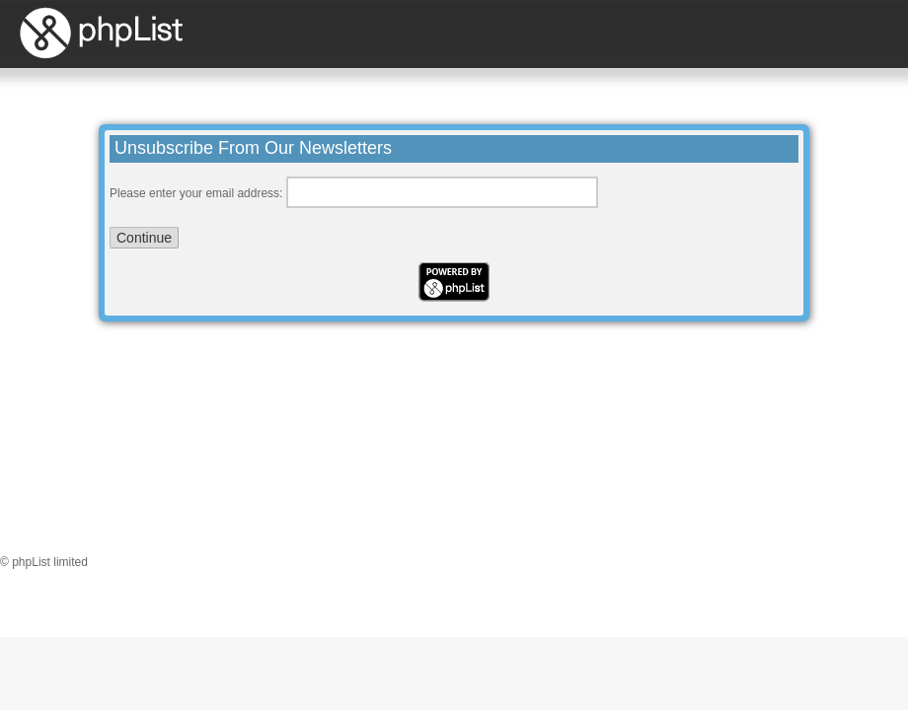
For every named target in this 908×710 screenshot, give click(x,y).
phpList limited (50, 562)
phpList (183, 33)
